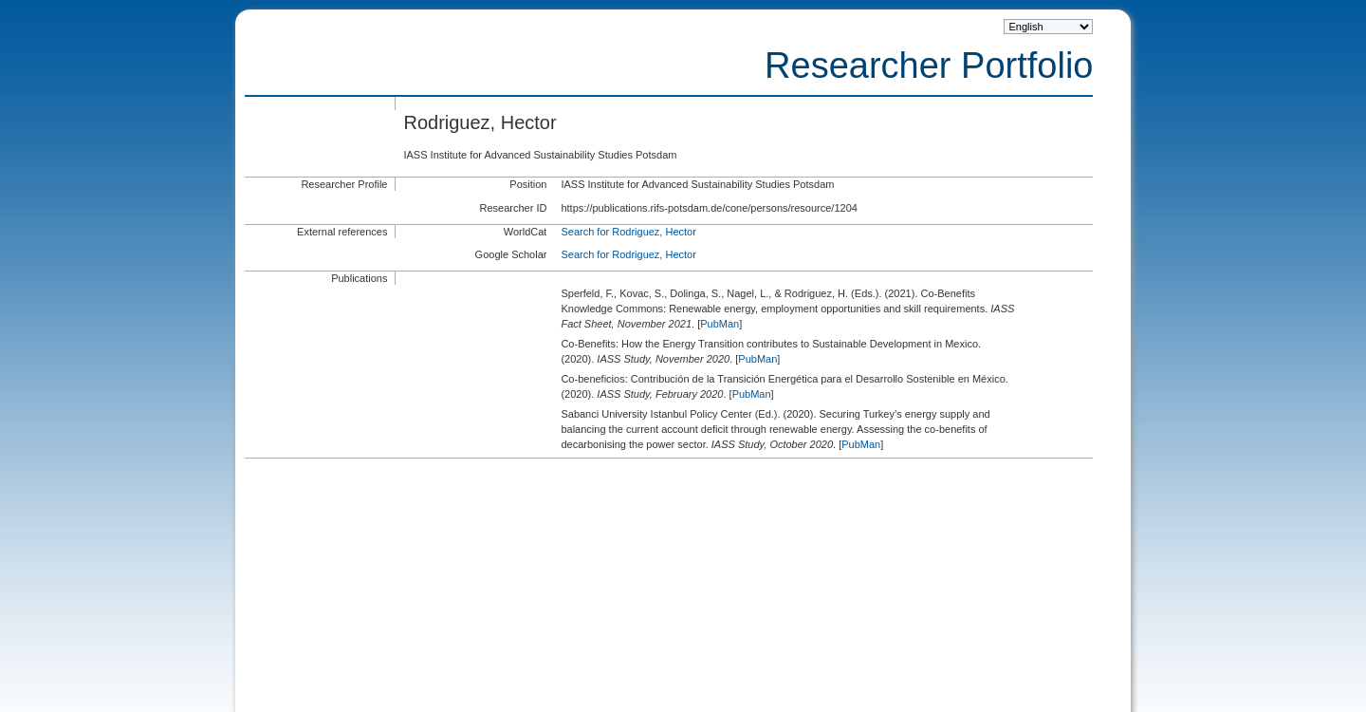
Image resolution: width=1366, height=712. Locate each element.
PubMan (719, 323)
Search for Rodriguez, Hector (628, 231)
